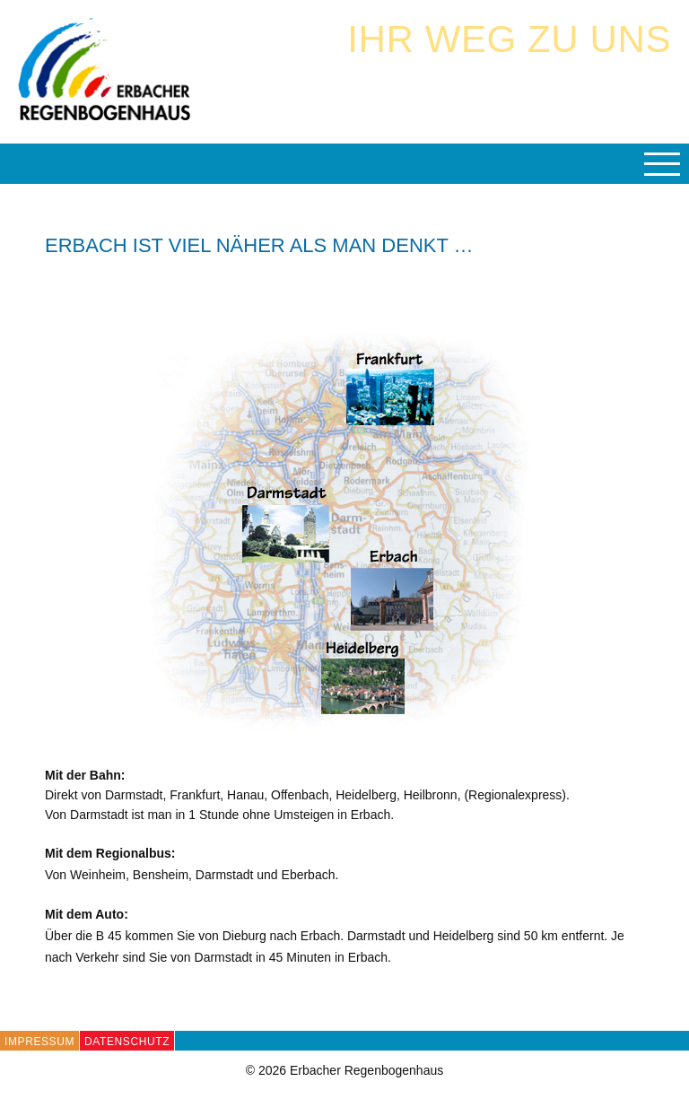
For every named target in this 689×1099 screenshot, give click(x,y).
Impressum (39, 1041)
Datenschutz (127, 1041)
